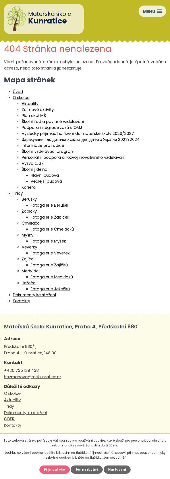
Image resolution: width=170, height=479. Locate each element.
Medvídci (30, 271)
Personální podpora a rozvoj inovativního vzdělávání (73, 157)
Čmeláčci (31, 223)
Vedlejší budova (46, 181)
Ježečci (29, 283)
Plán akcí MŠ (34, 115)
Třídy (18, 193)
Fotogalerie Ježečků (50, 289)
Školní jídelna (34, 169)
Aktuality (30, 103)
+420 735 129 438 (21, 370)
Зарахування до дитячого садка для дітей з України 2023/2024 (81, 139)
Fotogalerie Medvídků (52, 277)
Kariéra (29, 187)
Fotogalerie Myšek (48, 241)
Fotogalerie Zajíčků (49, 265)
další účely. (109, 445)
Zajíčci (28, 259)
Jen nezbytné (86, 469)
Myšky (27, 235)
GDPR (9, 419)
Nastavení (117, 469)
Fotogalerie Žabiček (50, 217)
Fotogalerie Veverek (50, 253)
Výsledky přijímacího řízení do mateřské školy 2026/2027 (78, 133)
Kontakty (21, 301)
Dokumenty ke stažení (34, 295)
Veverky (29, 247)
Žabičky (29, 211)
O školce (21, 97)
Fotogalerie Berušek (50, 205)
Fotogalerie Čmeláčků (52, 229)
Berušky (29, 199)
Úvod (18, 91)
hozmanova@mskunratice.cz (32, 377)
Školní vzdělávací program (48, 151)
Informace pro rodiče (43, 145)
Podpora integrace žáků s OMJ (52, 127)
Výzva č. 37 (33, 163)
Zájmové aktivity (38, 109)
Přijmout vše (54, 469)
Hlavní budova (45, 175)
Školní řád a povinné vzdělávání (53, 121)
